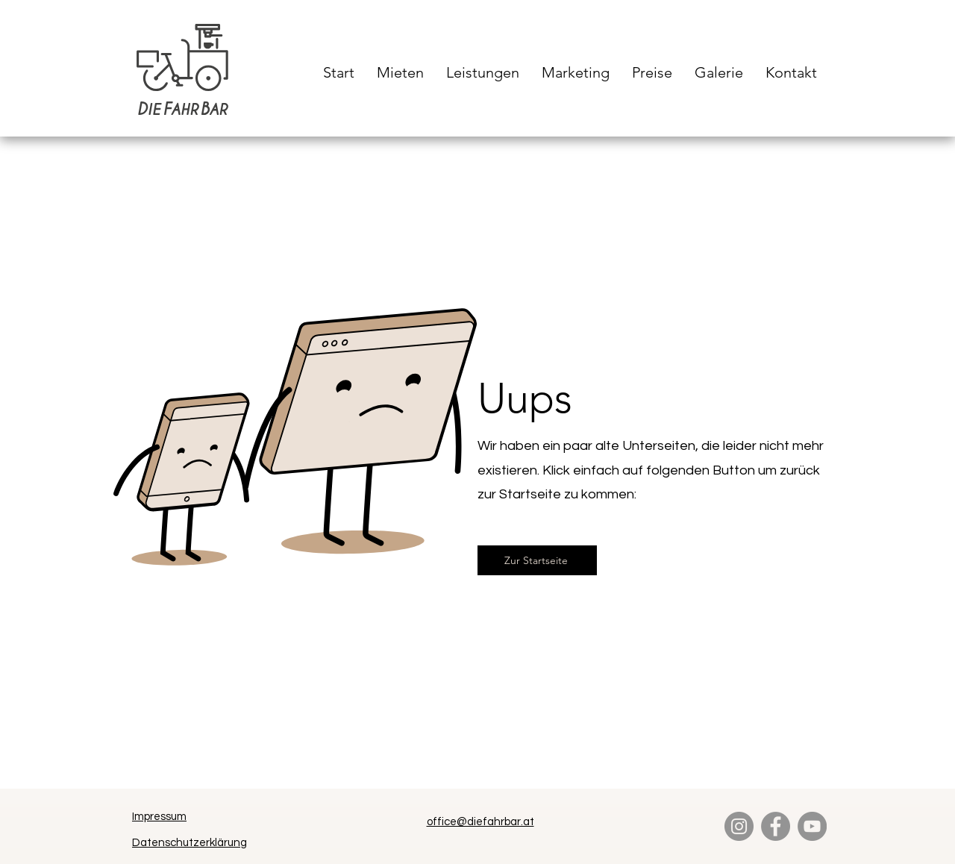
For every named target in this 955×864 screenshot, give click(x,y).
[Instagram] (739, 826)
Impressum (159, 816)
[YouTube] (812, 826)
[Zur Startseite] (537, 560)
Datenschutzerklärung (189, 842)
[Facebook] (775, 826)
